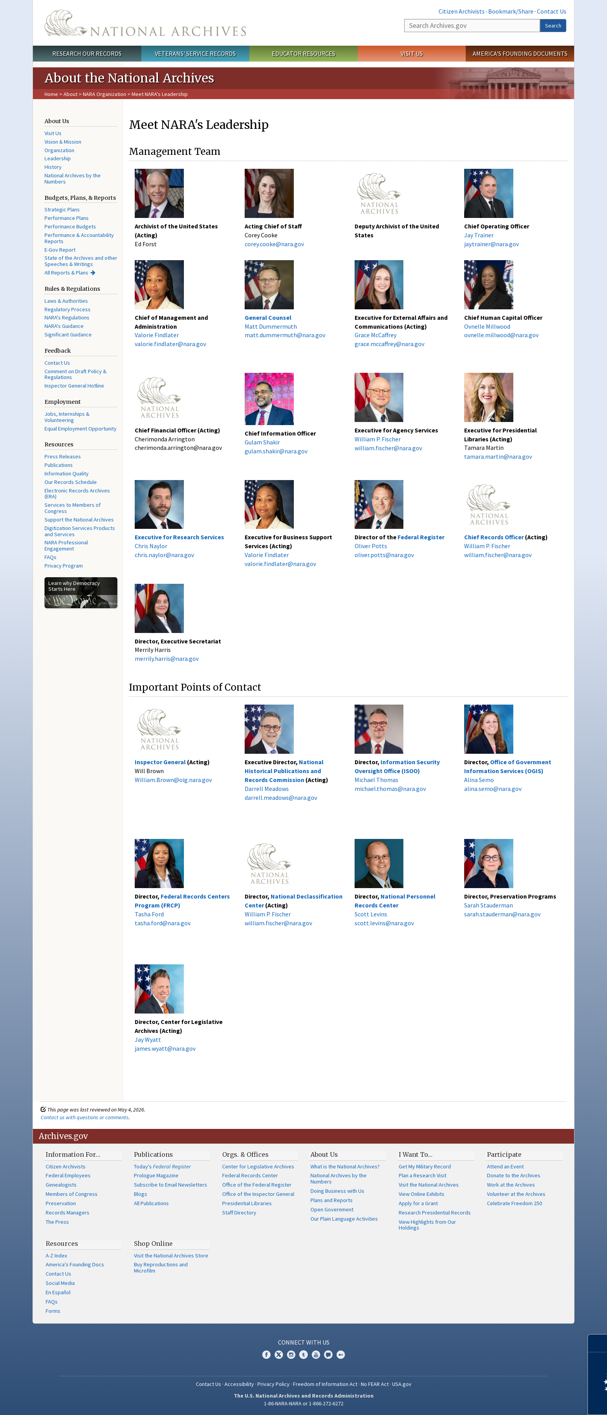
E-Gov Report (60, 249)
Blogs (140, 1193)
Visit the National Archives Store (171, 1255)
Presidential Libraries (247, 1203)
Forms (53, 1310)
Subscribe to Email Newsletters (170, 1184)
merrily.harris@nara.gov (167, 658)
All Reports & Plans (66, 272)
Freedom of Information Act (325, 1384)
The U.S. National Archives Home (145, 23)
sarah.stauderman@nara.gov (502, 914)
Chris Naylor (151, 546)
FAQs (51, 557)
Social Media (60, 1283)
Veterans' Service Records (195, 53)
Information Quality (67, 473)
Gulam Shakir (262, 442)
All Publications (151, 1203)
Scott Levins (371, 914)
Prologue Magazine (156, 1175)
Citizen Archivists (462, 11)
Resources (62, 1243)
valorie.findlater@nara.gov (170, 344)
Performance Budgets (70, 226)
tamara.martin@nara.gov (498, 456)
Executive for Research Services (180, 537)
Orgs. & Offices (245, 1154)
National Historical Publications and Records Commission (284, 771)
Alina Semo (479, 780)
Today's (162, 1166)
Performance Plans (67, 217)
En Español (58, 1292)
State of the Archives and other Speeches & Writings (81, 261)
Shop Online (153, 1243)
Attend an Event (505, 1166)
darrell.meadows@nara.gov (281, 797)
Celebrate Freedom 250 (514, 1203)
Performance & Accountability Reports (79, 238)
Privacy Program (64, 565)
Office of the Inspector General (258, 1193)
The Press (57, 1221)
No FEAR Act (375, 1384)
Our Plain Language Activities (344, 1218)
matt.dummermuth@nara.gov (285, 335)
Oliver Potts (371, 546)
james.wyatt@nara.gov (165, 1048)
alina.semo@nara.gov (492, 788)
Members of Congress (72, 1193)
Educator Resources (303, 53)
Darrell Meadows (267, 788)
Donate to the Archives (513, 1175)
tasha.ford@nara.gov (162, 923)
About (70, 94)
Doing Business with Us (337, 1190)
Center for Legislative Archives (258, 1166)
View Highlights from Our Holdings (427, 1224)
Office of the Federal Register (256, 1184)
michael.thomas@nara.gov (390, 788)
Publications (59, 464)
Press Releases (63, 456)
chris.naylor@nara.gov (164, 555)
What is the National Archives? (345, 1166)
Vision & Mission (63, 141)
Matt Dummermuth (271, 326)
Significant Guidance (68, 334)
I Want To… (415, 1154)
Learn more (538, 1401)
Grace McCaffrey (375, 335)
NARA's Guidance (64, 325)
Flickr (340, 1354)
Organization (59, 150)
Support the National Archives (79, 519)
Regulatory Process (68, 309)
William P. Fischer (378, 439)
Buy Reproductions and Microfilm (161, 1267)
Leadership (58, 158)
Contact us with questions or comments (85, 1117)
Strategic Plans (62, 209)
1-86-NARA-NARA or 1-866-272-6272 (303, 1403)
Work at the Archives (511, 1184)
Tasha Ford (149, 914)
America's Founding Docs (75, 1264)
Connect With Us (303, 1342)
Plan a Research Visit (422, 1175)
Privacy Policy (273, 1384)
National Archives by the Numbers (73, 178)
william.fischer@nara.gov (388, 448)
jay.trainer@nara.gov (491, 244)
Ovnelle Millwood (487, 326)
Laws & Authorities (66, 300)
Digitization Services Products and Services (80, 531)
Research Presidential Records (435, 1212)
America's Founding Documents (520, 53)
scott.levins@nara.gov (384, 923)
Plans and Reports (331, 1200)
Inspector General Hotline (74, 385)
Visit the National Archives (429, 1184)
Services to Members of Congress (73, 508)
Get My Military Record (425, 1166)
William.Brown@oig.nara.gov (173, 780)
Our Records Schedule (71, 482)
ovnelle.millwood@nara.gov (501, 335)
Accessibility (239, 1384)
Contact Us (551, 11)
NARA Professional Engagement (66, 545)
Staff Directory (239, 1212)
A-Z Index (56, 1255)
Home (51, 94)
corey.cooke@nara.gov (274, 244)
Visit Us (412, 53)
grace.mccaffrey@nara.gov (389, 344)
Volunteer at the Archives (516, 1193)
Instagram (291, 1354)
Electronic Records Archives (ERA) (77, 493)
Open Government (331, 1209)
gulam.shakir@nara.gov (276, 451)
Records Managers (67, 1212)
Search (553, 25)
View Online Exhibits (421, 1193)
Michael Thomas (376, 780)
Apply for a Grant (418, 1203)
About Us (324, 1154)
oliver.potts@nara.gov (384, 555)
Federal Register (421, 537)
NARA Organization (104, 94)
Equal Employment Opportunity (81, 428)
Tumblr (303, 1354)
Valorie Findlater (157, 335)
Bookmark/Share (510, 11)
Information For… (73, 1154)
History (53, 166)
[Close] (598, 1343)
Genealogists (61, 1184)
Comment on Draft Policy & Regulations (75, 374)
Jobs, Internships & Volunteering (67, 417)
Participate (504, 1154)
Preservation (61, 1203)
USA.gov (402, 1384)
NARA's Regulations (67, 317)
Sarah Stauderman (488, 905)
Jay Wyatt (148, 1039)
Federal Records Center (250, 1175)
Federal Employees (68, 1175)
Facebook (266, 1354)
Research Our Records (87, 53)
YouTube (316, 1354)
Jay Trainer (479, 235)
